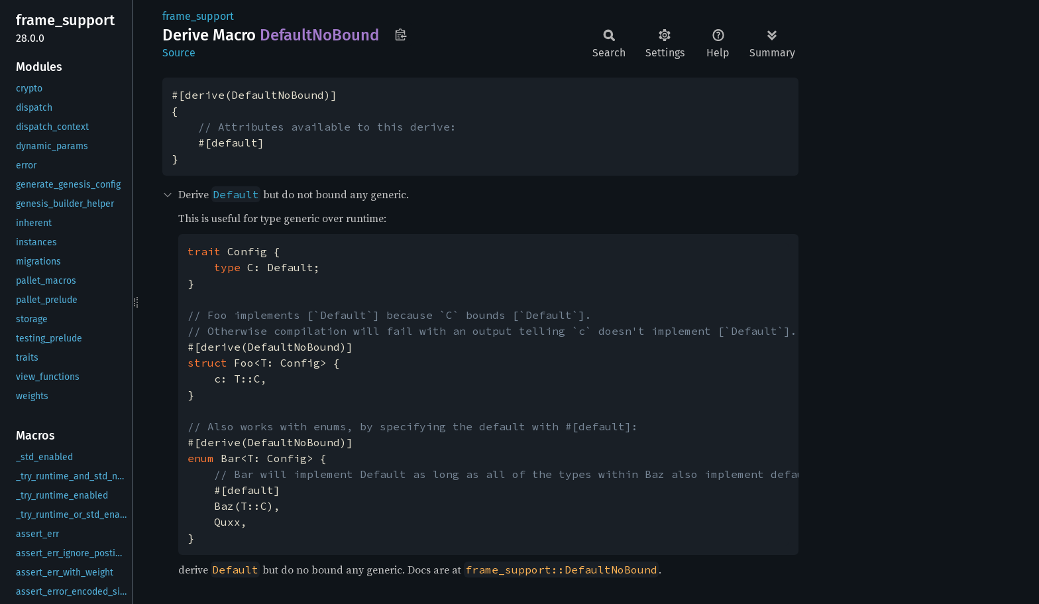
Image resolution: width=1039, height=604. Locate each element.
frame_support (198, 16)
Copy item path (400, 34)
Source (178, 52)
